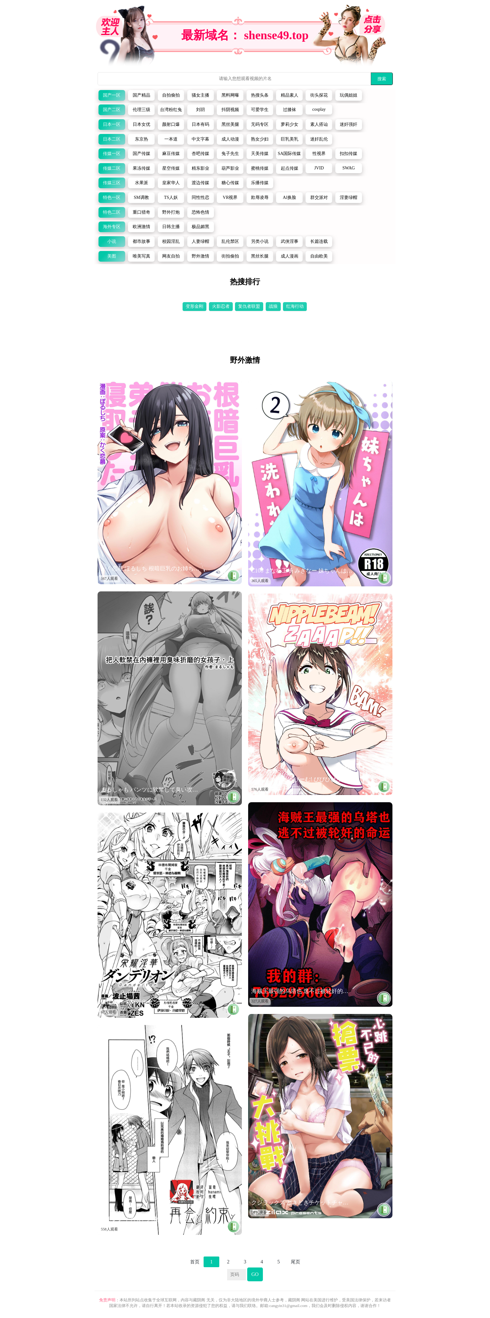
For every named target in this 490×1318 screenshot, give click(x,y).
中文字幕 (200, 139)
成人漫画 (289, 256)
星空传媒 (171, 168)
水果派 (141, 182)
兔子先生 (230, 153)
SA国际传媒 (289, 153)
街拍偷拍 (230, 256)
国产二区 (111, 109)
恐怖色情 (200, 212)
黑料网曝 (230, 95)
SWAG (348, 168)
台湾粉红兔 (171, 109)
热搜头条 (260, 95)
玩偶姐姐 (348, 95)
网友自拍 (171, 256)
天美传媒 (260, 153)
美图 (111, 256)
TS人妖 (171, 197)
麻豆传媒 (171, 153)
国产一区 (111, 95)
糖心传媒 (230, 182)
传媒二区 (111, 168)
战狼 (273, 306)
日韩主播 (171, 226)
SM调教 (141, 197)
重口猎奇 (141, 212)
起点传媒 (289, 168)
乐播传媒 (260, 182)
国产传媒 (141, 153)
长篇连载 (319, 241)
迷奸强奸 (348, 124)
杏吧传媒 (200, 153)
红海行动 (295, 306)
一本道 (171, 139)
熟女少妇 (260, 139)
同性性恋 (200, 197)
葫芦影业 (230, 168)
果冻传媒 (141, 168)
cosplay (319, 109)
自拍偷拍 (171, 95)
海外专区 (111, 226)
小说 (111, 241)
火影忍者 (221, 306)
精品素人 (289, 95)
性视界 (319, 153)
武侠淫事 (289, 241)
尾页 (295, 1261)
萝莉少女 (289, 124)
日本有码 (200, 124)
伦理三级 (141, 109)
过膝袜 (289, 109)
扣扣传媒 (348, 153)
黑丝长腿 (260, 256)
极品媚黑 (200, 226)
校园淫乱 (171, 241)
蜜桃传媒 (260, 168)
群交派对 (319, 197)
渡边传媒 (200, 182)
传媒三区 (111, 182)
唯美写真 (141, 256)
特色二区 (111, 212)
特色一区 (111, 197)
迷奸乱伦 (319, 139)
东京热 (141, 139)
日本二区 (111, 139)
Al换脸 (289, 197)
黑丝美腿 (230, 124)
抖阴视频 (230, 109)
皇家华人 (171, 182)
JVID (319, 168)
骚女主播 (200, 95)
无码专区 (260, 124)
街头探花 (319, 95)
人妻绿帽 (200, 241)
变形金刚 (194, 306)
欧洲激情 (141, 226)
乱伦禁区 (230, 241)
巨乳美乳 (289, 139)
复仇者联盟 (249, 306)
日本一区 (111, 124)
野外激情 (200, 256)
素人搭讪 (319, 124)
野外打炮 (171, 212)
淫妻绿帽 (348, 197)
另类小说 (260, 241)
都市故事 (141, 241)
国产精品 (141, 95)
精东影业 (200, 168)
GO (254, 1274)
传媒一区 (111, 153)
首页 (195, 1261)
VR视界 (230, 197)
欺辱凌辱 (260, 197)
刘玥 (200, 109)
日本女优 (141, 124)
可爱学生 (260, 109)
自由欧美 (319, 256)
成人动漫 (230, 139)
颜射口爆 (171, 124)
